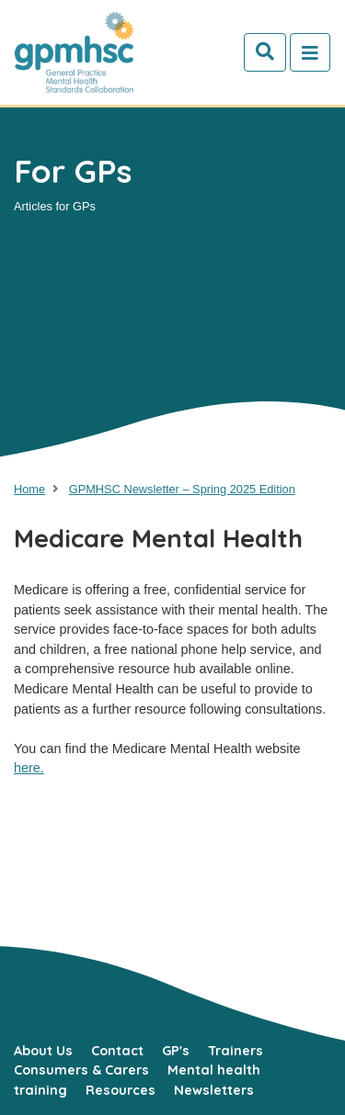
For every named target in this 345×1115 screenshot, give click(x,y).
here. (29, 767)
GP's (176, 1050)
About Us (43, 1050)
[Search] (265, 52)
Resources (120, 1090)
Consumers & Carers (81, 1070)
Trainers (235, 1050)
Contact (117, 1050)
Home (29, 489)
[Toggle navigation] (310, 52)
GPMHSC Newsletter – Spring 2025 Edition (182, 489)
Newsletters (214, 1090)
